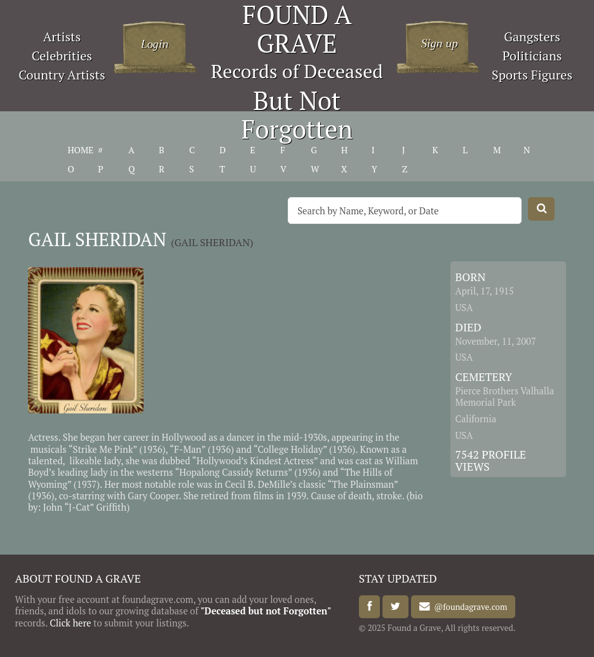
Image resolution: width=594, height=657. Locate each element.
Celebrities (62, 55)
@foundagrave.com (468, 606)
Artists (62, 36)
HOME (80, 150)
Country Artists (61, 74)
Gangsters (532, 36)
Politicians (532, 55)
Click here (70, 623)
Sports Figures (532, 74)
